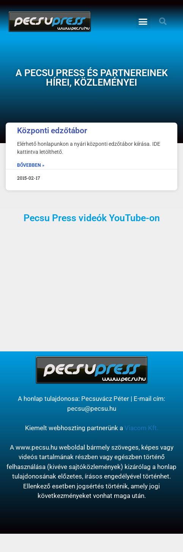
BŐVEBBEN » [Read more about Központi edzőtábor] (30, 165)
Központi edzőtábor (52, 130)
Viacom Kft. (141, 428)
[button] (143, 21)
